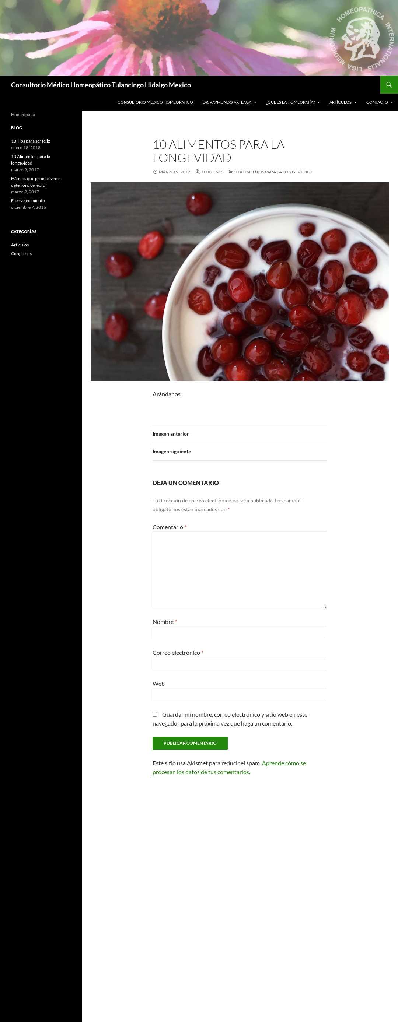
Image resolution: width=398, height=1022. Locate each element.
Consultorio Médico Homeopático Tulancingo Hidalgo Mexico (101, 85)
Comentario (169, 526)
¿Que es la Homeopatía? (290, 102)
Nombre (165, 621)
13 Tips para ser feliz (30, 141)
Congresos (21, 253)
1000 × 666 (212, 172)
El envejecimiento (28, 200)
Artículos (340, 102)
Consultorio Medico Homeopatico (155, 102)
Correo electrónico (178, 652)
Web (159, 683)
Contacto (377, 102)
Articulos (20, 244)
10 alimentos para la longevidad (273, 172)
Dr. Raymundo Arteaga (227, 102)
